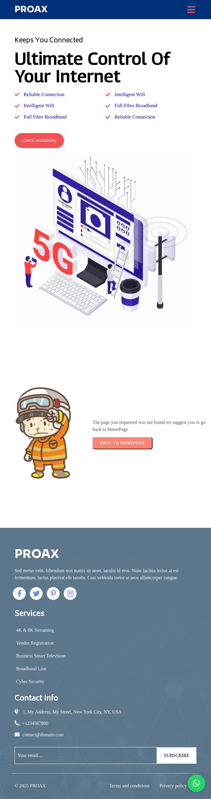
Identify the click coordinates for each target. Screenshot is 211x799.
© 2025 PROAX (30, 785)
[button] (196, 783)
